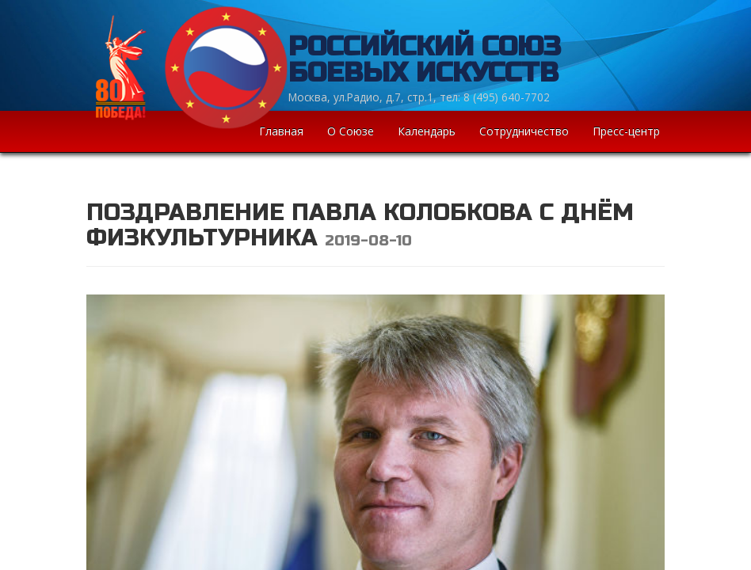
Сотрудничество (524, 131)
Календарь (427, 131)
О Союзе (350, 131)
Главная (281, 131)
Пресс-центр (626, 131)
